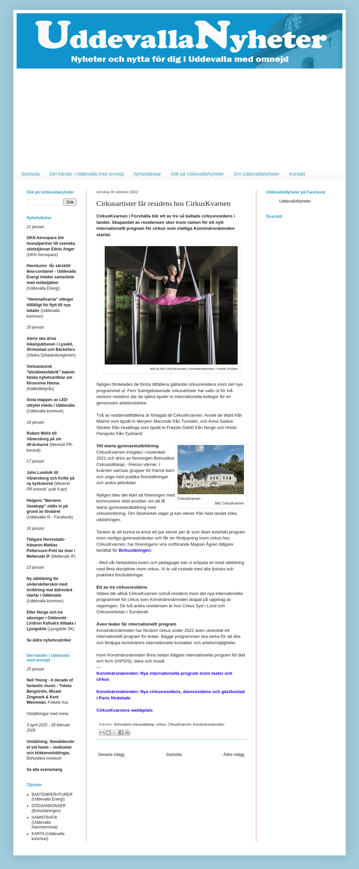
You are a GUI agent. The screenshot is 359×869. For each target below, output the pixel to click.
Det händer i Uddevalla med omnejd (87, 174)
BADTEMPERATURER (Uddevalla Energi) (52, 796)
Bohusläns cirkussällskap (134, 724)
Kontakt (297, 174)
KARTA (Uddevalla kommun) (48, 836)
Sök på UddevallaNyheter (197, 174)
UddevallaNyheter (295, 201)
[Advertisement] (179, 118)
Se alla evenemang (44, 769)
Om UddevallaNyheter (257, 174)
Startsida (30, 174)
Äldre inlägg (233, 754)
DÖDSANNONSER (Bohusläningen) (49, 808)
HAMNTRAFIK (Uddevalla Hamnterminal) (45, 822)
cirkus (161, 724)
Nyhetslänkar (147, 174)
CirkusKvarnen (179, 724)
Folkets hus (50, 691)
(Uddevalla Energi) (51, 276)
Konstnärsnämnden (208, 724)
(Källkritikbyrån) (50, 377)
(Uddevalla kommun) (51, 405)
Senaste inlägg (111, 754)
